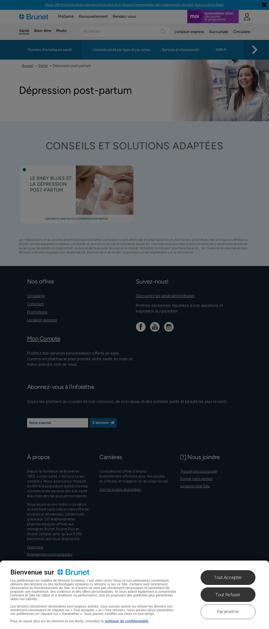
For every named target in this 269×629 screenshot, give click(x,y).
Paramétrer (228, 611)
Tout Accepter (228, 577)
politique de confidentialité (126, 621)
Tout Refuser (227, 594)
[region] (134, 595)
